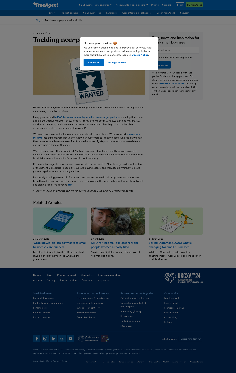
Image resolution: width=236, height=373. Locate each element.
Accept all (93, 62)
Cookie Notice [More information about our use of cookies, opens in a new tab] (140, 54)
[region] (119, 53)
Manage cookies (117, 62)
